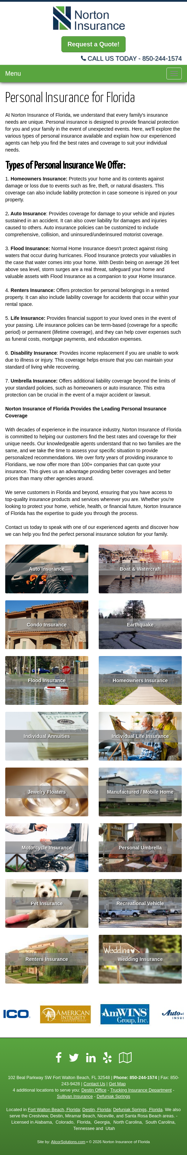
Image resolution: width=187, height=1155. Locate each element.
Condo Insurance (47, 624)
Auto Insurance (47, 569)
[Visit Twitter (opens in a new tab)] (74, 1058)
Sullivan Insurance (75, 1096)
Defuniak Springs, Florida (137, 1109)
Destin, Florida (96, 1109)
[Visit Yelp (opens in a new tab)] (107, 1058)
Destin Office (93, 1090)
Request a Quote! (93, 44)
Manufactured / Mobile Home (140, 792)
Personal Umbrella (140, 847)
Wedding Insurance (140, 959)
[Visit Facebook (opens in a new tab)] (58, 1058)
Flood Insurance (47, 680)
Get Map (117, 1083)
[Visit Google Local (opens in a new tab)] (125, 1058)
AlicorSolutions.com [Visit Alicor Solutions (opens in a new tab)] (68, 1142)
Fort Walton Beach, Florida (54, 1109)
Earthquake (140, 624)
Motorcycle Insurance (47, 847)
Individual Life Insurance (140, 736)
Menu (13, 73)
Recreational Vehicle (140, 903)
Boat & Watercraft (140, 569)
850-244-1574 (162, 58)
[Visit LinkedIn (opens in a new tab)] (91, 1058)
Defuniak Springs (113, 1096)
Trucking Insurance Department (141, 1090)
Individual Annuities (47, 736)
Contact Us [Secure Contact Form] (94, 1083)
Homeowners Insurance (140, 680)
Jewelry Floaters (47, 792)
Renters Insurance (46, 959)
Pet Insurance (47, 903)
